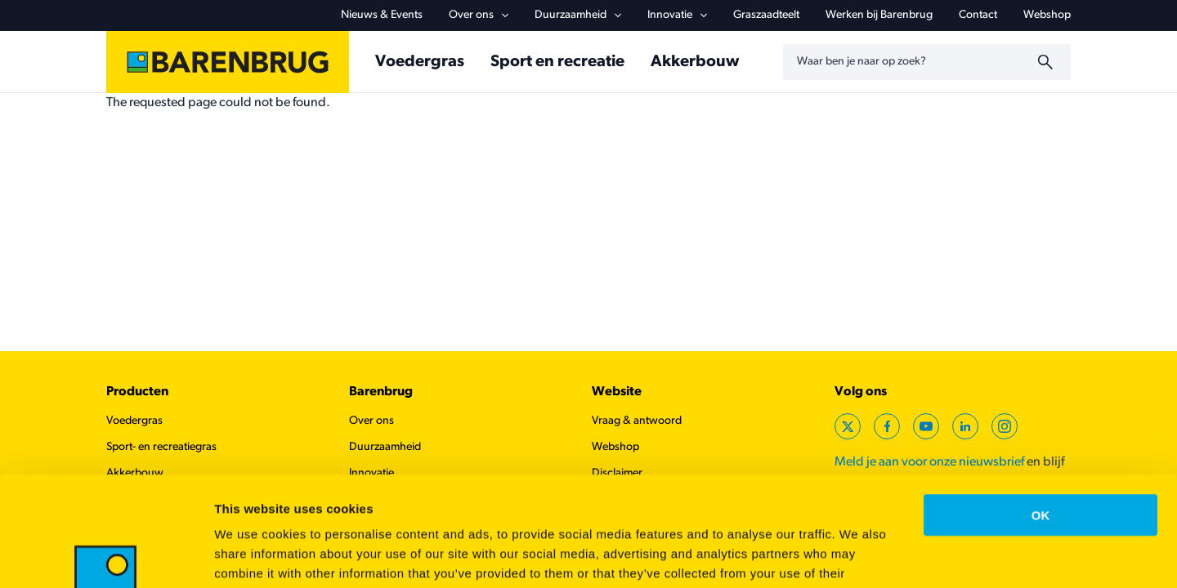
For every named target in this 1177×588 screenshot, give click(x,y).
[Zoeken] (1048, 62)
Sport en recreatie (557, 62)
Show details (858, 556)
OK (1041, 412)
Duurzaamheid (578, 15)
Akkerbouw (695, 62)
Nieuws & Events (382, 15)
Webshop (1047, 15)
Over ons (478, 15)
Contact (978, 15)
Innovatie (677, 15)
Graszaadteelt (766, 15)
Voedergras (419, 62)
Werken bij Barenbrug (879, 15)
